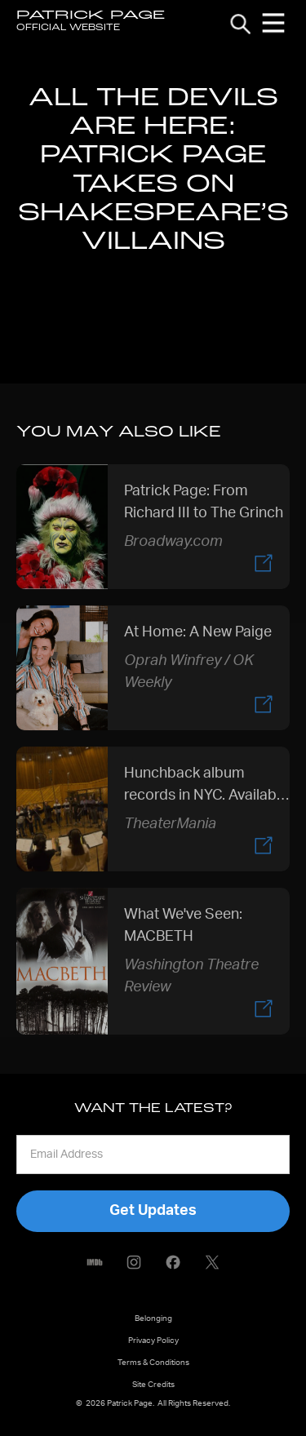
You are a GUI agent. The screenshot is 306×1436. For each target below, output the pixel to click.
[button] (273, 23)
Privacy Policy (153, 1340)
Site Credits (153, 1385)
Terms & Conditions (153, 1362)
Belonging (153, 1318)
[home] (90, 23)
